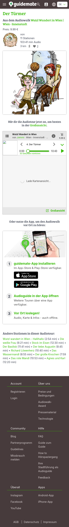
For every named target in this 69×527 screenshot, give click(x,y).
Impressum (50, 522)
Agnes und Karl (56, 358)
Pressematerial (47, 412)
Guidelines (17, 449)
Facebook (17, 501)
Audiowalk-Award (45, 403)
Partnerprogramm (21, 442)
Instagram (17, 495)
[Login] (46, 4)
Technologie (45, 418)
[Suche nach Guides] (38, 4)
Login (14, 398)
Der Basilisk (10, 346)
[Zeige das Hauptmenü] (4, 4)
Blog (13, 436)
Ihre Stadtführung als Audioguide (48, 467)
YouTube (16, 508)
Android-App (46, 495)
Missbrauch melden (18, 457)
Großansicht (38, 125)
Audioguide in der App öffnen (36, 296)
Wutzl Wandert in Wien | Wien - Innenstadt (33, 22)
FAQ (40, 436)
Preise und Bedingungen (46, 393)
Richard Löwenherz (22, 350)
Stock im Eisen (40, 342)
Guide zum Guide (44, 444)
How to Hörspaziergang (48, 454)
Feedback (44, 477)
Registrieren (18, 391)
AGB (16, 522)
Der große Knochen (47, 354)
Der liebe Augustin (44, 346)
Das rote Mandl (20, 358)
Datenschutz (31, 522)
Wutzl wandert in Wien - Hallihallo (23, 338)
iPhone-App (45, 501)
